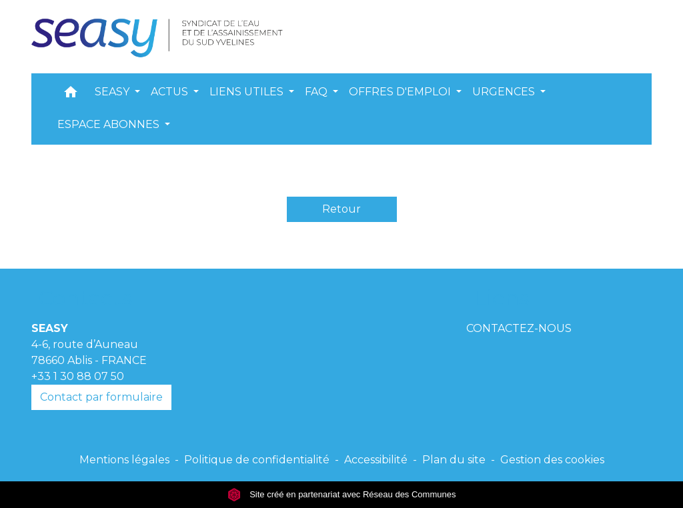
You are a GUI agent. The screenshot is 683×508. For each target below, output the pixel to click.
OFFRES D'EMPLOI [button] (401, 91)
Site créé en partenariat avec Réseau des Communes (341, 494)
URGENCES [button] (505, 91)
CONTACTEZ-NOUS (519, 328)
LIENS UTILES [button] (247, 91)
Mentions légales (124, 459)
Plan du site (454, 459)
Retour (341, 209)
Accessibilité (376, 459)
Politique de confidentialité (256, 459)
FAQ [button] (317, 91)
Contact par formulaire (101, 397)
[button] (70, 95)
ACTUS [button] (171, 91)
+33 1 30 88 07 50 (77, 376)
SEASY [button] (113, 91)
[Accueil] (160, 37)
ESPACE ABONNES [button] (109, 124)
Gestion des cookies (552, 459)
